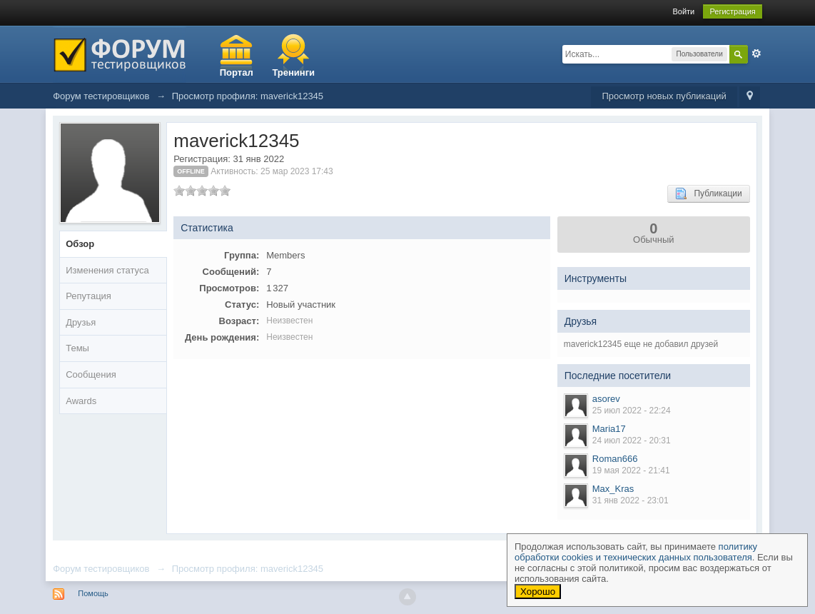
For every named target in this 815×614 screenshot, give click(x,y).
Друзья (81, 322)
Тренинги (293, 72)
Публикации (708, 193)
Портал (236, 72)
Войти (683, 11)
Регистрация (732, 11)
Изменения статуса (107, 270)
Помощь (93, 593)
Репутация (88, 296)
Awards (81, 401)
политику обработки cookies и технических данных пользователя (636, 552)
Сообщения (91, 374)
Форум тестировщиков (101, 568)
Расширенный (756, 53)
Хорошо (537, 591)
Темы (77, 348)
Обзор (80, 243)
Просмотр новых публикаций (664, 96)
